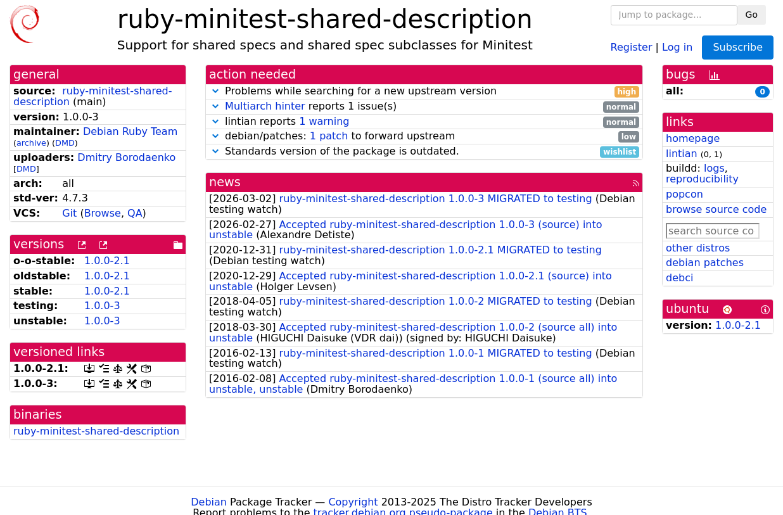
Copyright (353, 502)
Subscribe (738, 47)
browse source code (716, 209)
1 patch (329, 136)
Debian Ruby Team (130, 131)
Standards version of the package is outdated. (424, 151)
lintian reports (424, 122)
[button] (215, 91)
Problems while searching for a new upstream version (424, 91)
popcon (684, 194)
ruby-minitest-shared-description (96, 431)
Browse (102, 213)
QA (135, 213)
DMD (65, 143)
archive (31, 143)
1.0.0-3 (102, 306)
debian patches (705, 263)
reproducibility (702, 179)
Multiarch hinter (265, 106)
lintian (681, 154)
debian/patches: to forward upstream (424, 136)
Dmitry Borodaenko (126, 157)
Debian (209, 502)
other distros (698, 248)
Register (631, 47)
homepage (693, 138)
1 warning (324, 121)
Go (752, 15)
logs (714, 168)
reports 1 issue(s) (424, 106)
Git (69, 213)
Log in (677, 47)
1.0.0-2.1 (107, 261)
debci (679, 278)
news (225, 182)
